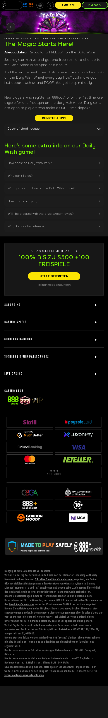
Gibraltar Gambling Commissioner (54, 579)
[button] (54, 130)
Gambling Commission (21, 604)
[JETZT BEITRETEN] (54, 276)
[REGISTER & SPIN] (54, 118)
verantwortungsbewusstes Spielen (24, 675)
